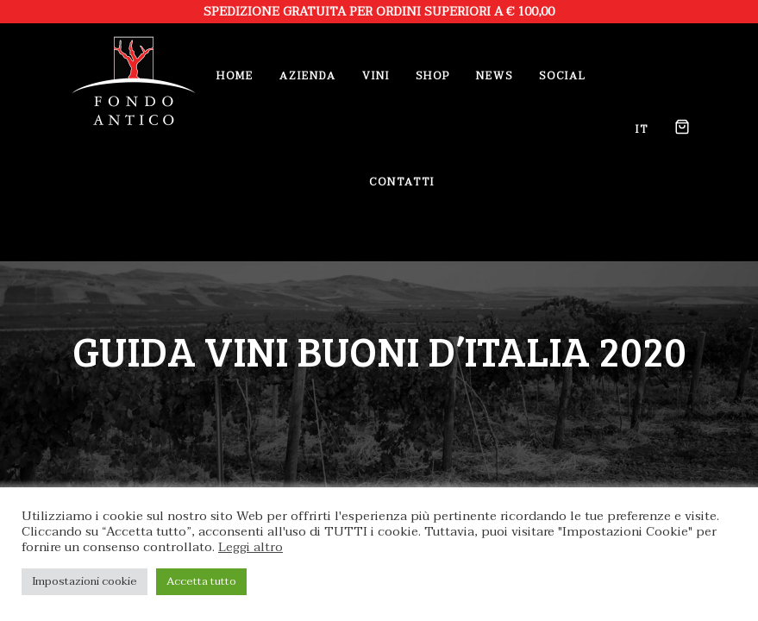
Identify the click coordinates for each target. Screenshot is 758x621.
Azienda (307, 76)
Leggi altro (250, 547)
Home (235, 76)
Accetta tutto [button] (201, 581)
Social (562, 76)
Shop (433, 76)
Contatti (402, 182)
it (642, 129)
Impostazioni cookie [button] (84, 581)
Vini (376, 76)
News (494, 76)
